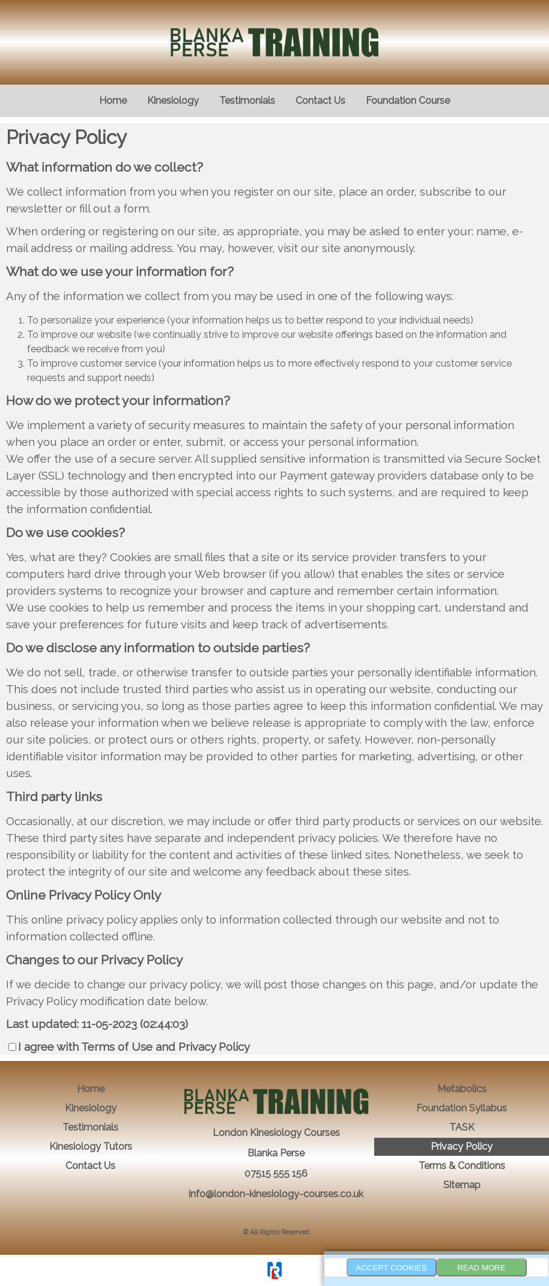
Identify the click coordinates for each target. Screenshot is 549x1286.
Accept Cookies (391, 1267)
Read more (481, 1267)
